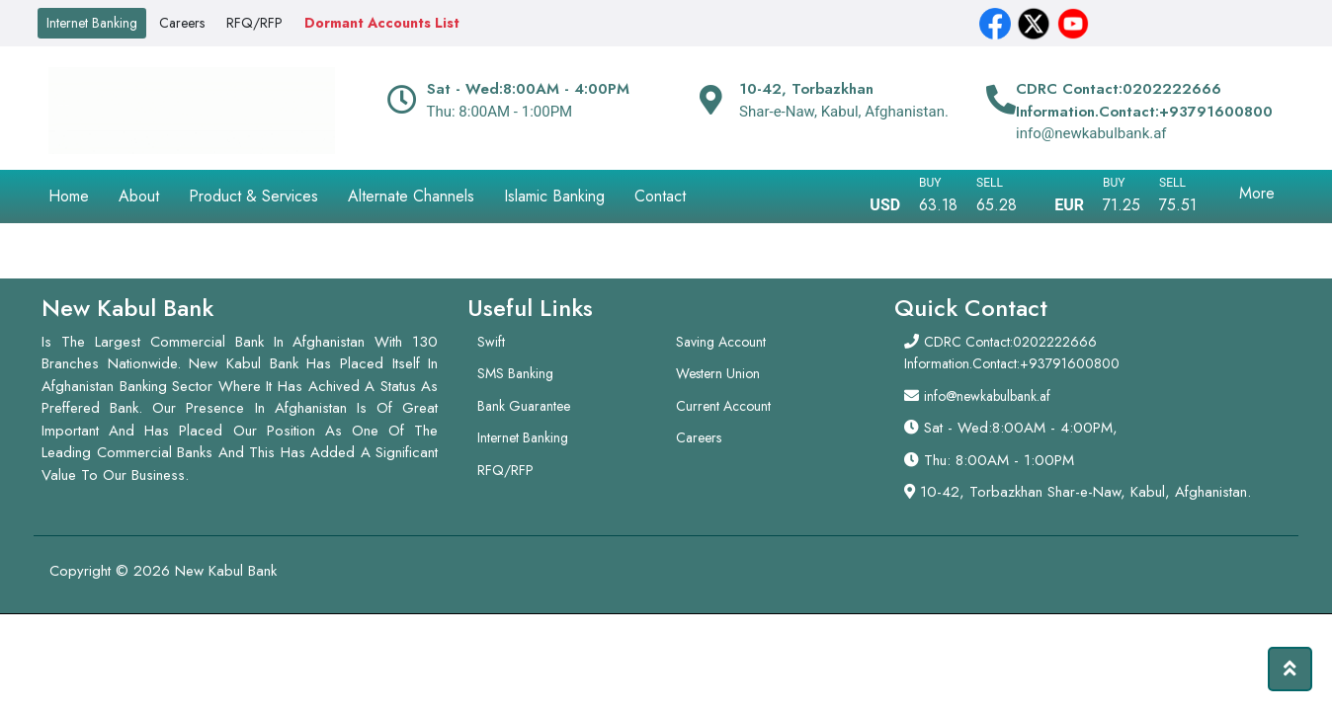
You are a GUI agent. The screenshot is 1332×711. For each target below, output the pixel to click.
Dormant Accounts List (381, 23)
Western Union (718, 373)
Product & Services (253, 196)
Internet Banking (91, 23)
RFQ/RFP (254, 23)
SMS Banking (515, 373)
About (139, 196)
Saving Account (721, 342)
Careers (182, 23)
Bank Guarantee (523, 406)
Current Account (723, 406)
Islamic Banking (554, 196)
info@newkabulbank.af (987, 396)
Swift (491, 342)
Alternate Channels (411, 196)
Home (68, 196)
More (1257, 193)
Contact (660, 196)
